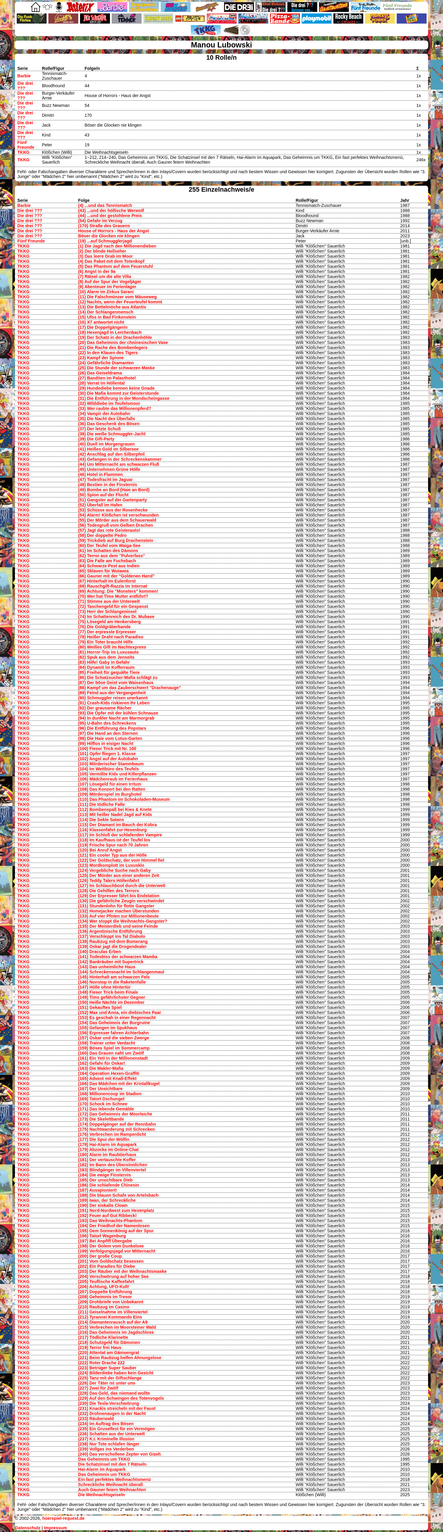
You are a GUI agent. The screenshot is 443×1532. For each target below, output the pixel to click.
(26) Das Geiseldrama (100, 373)
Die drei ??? (29, 210)
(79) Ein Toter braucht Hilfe (105, 642)
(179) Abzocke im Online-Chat (108, 1149)
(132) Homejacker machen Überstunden (118, 911)
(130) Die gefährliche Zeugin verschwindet (121, 900)
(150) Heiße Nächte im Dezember (111, 1002)
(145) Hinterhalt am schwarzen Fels (114, 977)
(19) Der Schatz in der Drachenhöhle (115, 337)
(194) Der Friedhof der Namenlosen (114, 1225)
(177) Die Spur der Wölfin (103, 1139)
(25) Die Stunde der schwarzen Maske (116, 367)
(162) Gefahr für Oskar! (101, 1063)
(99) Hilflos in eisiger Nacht (106, 743)
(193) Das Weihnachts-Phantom (110, 1220)
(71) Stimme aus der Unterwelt (109, 601)
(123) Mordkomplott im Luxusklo (111, 865)
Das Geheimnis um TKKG (104, 1459)
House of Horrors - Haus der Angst (113, 230)
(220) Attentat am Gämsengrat (108, 1352)
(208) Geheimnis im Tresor (105, 1296)
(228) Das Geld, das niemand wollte (114, 1393)
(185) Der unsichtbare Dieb (105, 1180)
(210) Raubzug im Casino (103, 1306)
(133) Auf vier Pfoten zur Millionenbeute (118, 916)
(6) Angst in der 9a (97, 271)
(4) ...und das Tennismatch (105, 205)
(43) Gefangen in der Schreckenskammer (120, 459)
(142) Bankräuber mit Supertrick (110, 961)
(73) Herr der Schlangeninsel (107, 611)
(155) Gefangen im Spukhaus (107, 1027)
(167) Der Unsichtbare (100, 1088)
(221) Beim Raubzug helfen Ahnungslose (120, 1357)
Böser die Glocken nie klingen (109, 235)
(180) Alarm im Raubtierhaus (107, 1154)
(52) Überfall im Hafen (100, 505)
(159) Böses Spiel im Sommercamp (114, 1048)
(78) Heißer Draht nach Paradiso (110, 636)
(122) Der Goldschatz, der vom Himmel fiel (121, 860)
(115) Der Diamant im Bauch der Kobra (117, 824)
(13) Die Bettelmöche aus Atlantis (112, 307)
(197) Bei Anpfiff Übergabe (105, 1240)
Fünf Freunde (25, 145)
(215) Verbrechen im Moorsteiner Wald (117, 1327)
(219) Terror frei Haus (100, 1347)
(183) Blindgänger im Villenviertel (112, 1169)
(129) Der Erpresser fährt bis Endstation (119, 895)
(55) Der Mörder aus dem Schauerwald (117, 520)
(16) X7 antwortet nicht (101, 322)
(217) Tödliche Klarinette (103, 1337)
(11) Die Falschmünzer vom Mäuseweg (117, 296)
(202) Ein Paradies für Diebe (106, 1266)
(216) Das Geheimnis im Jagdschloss (116, 1332)
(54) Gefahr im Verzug (100, 220)
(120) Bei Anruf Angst (100, 850)
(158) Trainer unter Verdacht (106, 1043)
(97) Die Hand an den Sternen (108, 733)
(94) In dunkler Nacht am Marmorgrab (116, 718)
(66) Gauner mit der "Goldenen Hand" (116, 576)
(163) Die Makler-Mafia (100, 1068)
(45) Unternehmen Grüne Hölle (109, 469)
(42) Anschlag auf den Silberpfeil (111, 454)
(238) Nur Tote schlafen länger (109, 1444)
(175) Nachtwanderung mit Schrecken (116, 1129)
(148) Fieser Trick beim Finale (108, 992)
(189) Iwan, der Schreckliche (107, 1200)
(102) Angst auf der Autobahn (108, 758)
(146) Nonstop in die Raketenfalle (112, 982)
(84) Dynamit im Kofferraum (106, 667)
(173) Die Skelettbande (101, 1119)
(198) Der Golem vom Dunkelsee (111, 1246)
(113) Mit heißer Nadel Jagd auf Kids (115, 814)
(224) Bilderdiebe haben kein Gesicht (116, 1372)
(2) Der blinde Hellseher (102, 251)
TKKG (23, 152)
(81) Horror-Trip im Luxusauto (108, 652)
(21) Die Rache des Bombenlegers (113, 347)
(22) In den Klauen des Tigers (108, 352)
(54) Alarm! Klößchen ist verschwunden (118, 515)
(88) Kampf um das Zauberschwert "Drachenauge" (129, 687)
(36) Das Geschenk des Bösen (109, 423)
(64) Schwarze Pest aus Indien (109, 565)
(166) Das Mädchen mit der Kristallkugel (119, 1083)
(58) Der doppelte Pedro (102, 535)
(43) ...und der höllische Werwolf (111, 210)
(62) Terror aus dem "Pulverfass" (111, 555)
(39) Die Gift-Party (96, 439)
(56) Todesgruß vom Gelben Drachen (115, 525)
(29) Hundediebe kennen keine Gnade (116, 388)
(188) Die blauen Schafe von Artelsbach (118, 1195)
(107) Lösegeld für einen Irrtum (109, 784)
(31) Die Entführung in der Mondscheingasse (123, 398)
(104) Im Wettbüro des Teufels (108, 768)
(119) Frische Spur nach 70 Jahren (113, 845)
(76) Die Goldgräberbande (104, 626)
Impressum (55, 1527)
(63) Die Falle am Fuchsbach (107, 560)
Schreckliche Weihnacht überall (110, 1484)
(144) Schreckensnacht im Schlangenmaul (121, 971)
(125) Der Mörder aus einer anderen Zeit (118, 875)
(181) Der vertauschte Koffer (107, 1159)
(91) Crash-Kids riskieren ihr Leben (114, 702)
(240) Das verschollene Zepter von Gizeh (119, 1454)
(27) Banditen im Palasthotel (107, 378)
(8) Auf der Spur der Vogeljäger (109, 281)
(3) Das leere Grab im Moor (105, 256)
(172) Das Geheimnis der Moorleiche (115, 1114)
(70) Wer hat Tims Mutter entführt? (113, 596)
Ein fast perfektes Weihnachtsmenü (114, 1479)
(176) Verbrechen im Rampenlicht (112, 1134)
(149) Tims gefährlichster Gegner (111, 997)
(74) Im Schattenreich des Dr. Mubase (116, 616)
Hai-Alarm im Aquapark (102, 1469)
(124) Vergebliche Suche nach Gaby (114, 870)
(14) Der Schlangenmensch (106, 312)
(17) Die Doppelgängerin (103, 327)
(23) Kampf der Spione (101, 357)
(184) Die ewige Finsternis (104, 1175)
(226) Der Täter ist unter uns (106, 1383)
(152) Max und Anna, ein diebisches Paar (119, 1012)
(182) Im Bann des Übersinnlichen (112, 1164)
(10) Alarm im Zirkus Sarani (106, 291)
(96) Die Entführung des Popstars (112, 728)
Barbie (24, 75)
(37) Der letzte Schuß (99, 428)
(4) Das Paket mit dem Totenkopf (111, 261)
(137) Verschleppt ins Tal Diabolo (111, 936)
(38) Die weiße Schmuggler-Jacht (112, 433)
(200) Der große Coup (100, 1256)
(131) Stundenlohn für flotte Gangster (116, 905)
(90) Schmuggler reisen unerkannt (113, 697)
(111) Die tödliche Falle (101, 804)
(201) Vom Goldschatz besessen (111, 1261)
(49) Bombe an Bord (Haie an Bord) (114, 489)
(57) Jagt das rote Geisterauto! (109, 530)
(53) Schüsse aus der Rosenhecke (113, 510)
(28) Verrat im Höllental (101, 383)
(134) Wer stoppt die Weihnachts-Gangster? (123, 921)
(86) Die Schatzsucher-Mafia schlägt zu (118, 677)
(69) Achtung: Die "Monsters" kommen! (118, 591)
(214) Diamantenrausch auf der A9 (113, 1322)
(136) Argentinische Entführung (110, 931)
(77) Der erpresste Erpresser (107, 631)
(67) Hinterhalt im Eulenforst (107, 581)
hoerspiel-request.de (63, 1518)
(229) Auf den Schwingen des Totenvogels (121, 1398)
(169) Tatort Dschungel (101, 1098)
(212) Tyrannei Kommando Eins (110, 1317)
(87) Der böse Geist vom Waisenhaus (116, 682)
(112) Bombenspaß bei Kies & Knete (115, 809)
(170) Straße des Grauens (104, 225)
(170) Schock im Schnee (103, 1103)
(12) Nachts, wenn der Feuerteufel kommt (120, 301)
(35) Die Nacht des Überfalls (106, 418)
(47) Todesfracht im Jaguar (105, 479)
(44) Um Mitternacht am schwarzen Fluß (118, 464)
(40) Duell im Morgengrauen (106, 444)
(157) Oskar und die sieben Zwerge (113, 1037)
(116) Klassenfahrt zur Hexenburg (112, 829)
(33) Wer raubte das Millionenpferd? (114, 408)
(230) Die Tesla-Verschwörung (108, 1403)
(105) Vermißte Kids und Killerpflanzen (117, 774)
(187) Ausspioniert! (97, 1190)
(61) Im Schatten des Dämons (108, 550)
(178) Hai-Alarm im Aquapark (107, 1144)
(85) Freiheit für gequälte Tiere (109, 672)
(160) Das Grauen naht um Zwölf (111, 1053)
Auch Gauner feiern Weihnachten (112, 1489)
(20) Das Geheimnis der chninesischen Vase (123, 342)
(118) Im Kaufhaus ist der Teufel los (114, 840)
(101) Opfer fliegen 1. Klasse (107, 753)
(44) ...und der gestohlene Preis (110, 215)
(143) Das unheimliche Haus (106, 966)
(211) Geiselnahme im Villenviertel (113, 1312)
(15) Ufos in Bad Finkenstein (107, 317)
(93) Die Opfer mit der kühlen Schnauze (118, 713)
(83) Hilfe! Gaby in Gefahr (104, 662)
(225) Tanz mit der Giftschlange (110, 1378)
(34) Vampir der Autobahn (104, 413)
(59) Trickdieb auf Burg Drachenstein (115, 540)
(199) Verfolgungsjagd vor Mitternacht (116, 1251)
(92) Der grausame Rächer (104, 708)
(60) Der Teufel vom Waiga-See (109, 545)
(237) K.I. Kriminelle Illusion (106, 1438)
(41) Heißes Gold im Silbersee (108, 449)
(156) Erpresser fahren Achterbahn (113, 1032)
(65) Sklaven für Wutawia (103, 570)
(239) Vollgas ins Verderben (106, 1449)
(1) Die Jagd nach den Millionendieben (117, 246)
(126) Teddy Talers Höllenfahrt (108, 880)
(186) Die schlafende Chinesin (108, 1185)
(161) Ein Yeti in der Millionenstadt (113, 1058)
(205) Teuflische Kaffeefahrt (106, 1281)
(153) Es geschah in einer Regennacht (117, 1017)
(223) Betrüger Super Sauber (107, 1367)
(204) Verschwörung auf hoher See (113, 1276)
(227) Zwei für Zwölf (98, 1388)
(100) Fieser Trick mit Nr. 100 (107, 748)
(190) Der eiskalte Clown (103, 1205)
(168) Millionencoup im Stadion (110, 1093)
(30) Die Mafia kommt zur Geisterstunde (118, 393)
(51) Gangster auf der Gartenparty (112, 499)
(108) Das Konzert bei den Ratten (111, 789)
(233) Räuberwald (96, 1418)
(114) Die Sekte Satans (101, 819)
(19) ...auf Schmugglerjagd (105, 241)
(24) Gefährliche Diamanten (106, 362)
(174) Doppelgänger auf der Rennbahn (117, 1124)
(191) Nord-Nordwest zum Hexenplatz (116, 1210)
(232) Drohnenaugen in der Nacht (112, 1413)
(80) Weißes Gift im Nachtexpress (112, 647)
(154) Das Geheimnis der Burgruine (114, 1022)
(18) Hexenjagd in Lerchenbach (110, 332)
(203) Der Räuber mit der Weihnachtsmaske (122, 1271)
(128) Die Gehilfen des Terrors (108, 890)
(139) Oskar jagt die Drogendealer (112, 946)
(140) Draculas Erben (99, 951)
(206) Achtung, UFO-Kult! (103, 1286)
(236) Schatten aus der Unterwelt (111, 1433)
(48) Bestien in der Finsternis (107, 484)
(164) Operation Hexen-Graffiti (109, 1073)
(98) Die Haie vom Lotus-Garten (110, 738)
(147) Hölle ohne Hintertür (104, 987)
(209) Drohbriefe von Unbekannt (110, 1301)
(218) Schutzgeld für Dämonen (109, 1342)
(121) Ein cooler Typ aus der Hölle (112, 855)
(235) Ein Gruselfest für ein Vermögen (116, 1428)
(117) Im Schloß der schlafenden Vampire (120, 834)
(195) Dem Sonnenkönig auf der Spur (116, 1230)
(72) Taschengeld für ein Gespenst (113, 606)
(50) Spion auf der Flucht (103, 494)
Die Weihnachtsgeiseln (101, 1494)
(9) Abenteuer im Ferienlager (107, 286)
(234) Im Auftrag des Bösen (106, 1423)
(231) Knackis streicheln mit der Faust (117, 1408)
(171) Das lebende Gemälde (106, 1109)
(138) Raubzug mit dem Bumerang (113, 941)
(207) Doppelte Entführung (105, 1291)
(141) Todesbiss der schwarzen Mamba (117, 956)
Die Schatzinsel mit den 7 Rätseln (112, 1464)
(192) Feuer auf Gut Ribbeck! (107, 1215)
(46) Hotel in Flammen (100, 474)
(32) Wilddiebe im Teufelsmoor (109, 403)
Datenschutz (28, 1527)
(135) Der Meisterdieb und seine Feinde (118, 926)
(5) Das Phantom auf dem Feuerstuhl (115, 266)
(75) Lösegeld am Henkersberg (109, 621)
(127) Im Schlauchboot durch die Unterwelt (121, 885)
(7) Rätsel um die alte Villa (104, 276)
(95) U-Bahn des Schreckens (107, 723)
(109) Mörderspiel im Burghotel (110, 794)
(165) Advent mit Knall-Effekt (107, 1078)
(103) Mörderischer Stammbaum (111, 763)
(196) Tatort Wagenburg (102, 1235)
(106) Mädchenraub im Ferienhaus (113, 779)
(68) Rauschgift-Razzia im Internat (112, 586)
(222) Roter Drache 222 (101, 1362)
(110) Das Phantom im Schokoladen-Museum (124, 799)
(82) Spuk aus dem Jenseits (106, 657)
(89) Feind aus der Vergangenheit (112, 692)
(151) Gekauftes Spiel (100, 1007)
